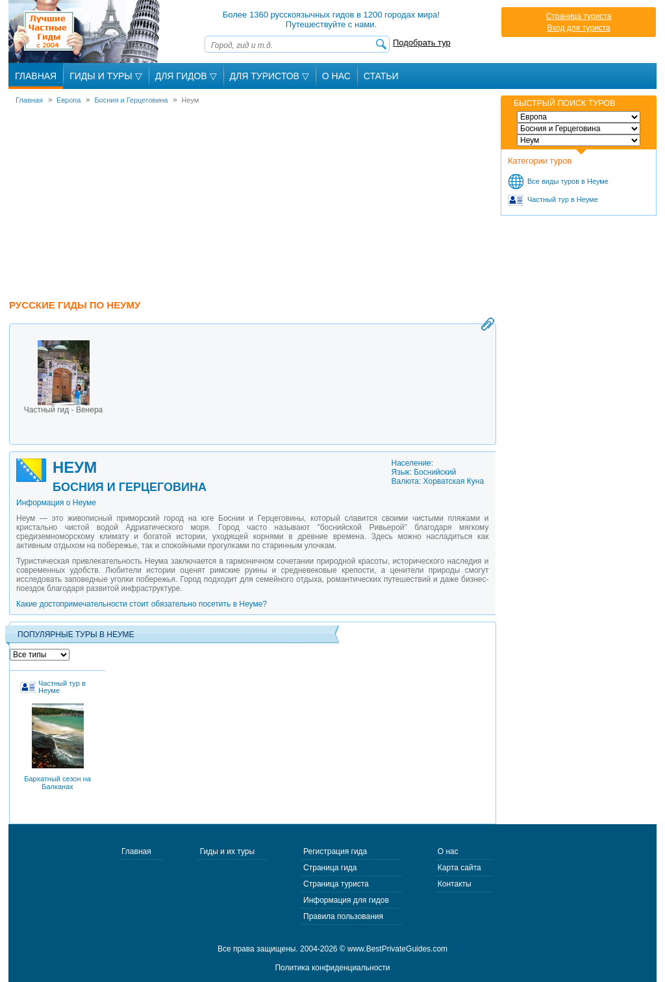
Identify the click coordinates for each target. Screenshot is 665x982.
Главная (35, 76)
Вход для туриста (578, 27)
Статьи (381, 76)
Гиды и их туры (227, 851)
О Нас (336, 76)
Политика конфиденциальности (332, 967)
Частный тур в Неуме (562, 199)
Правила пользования (343, 916)
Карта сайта (459, 867)
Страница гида (330, 867)
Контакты (454, 883)
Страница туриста (579, 16)
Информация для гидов (346, 900)
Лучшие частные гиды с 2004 (85, 31)
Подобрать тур (422, 42)
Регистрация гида (335, 851)
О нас (448, 851)
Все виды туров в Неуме (568, 181)
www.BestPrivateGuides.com (397, 948)
